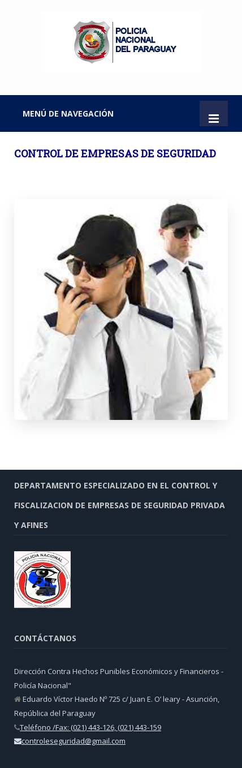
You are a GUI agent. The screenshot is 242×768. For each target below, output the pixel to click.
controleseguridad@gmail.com (73, 741)
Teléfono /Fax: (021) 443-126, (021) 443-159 (90, 727)
